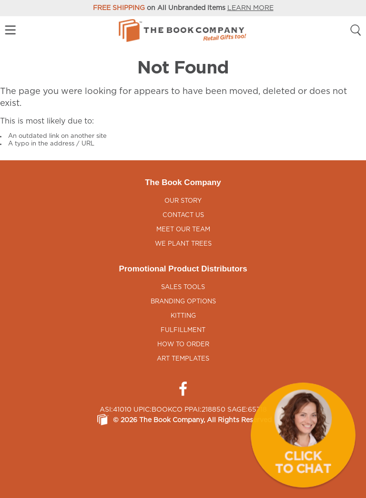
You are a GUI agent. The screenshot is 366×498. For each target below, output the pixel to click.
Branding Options (183, 302)
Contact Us (183, 215)
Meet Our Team (183, 230)
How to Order (183, 345)
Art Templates (183, 359)
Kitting (183, 316)
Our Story (183, 201)
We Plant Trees (183, 244)
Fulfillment (183, 330)
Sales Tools (183, 287)
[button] (303, 435)
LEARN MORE (250, 8)
